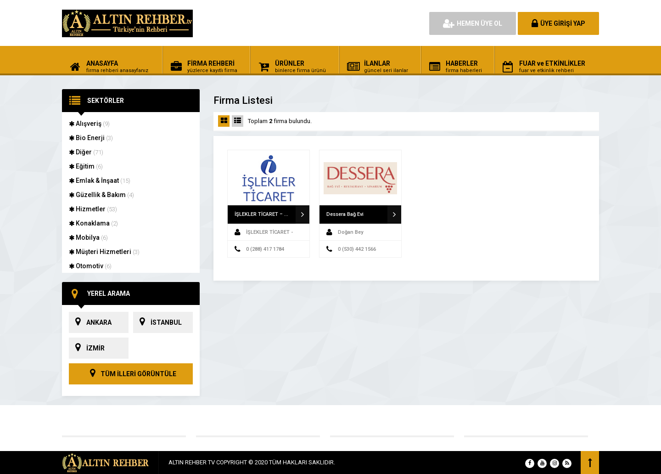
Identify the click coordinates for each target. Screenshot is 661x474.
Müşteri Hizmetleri (104, 251)
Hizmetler (93, 209)
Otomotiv (90, 266)
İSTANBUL (157, 322)
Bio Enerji (91, 137)
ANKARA (90, 322)
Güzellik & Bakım (101, 194)
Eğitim (86, 166)
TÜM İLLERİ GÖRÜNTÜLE (130, 373)
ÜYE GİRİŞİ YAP (558, 23)
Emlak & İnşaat (99, 180)
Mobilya (88, 237)
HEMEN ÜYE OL (472, 23)
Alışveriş (89, 123)
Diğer (86, 152)
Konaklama (93, 223)
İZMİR (87, 348)
